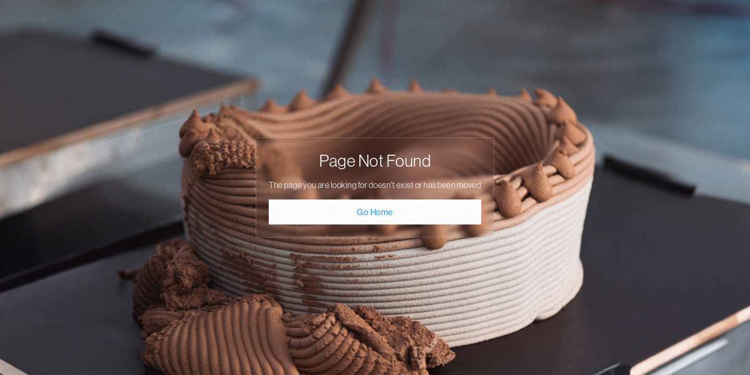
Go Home (375, 212)
